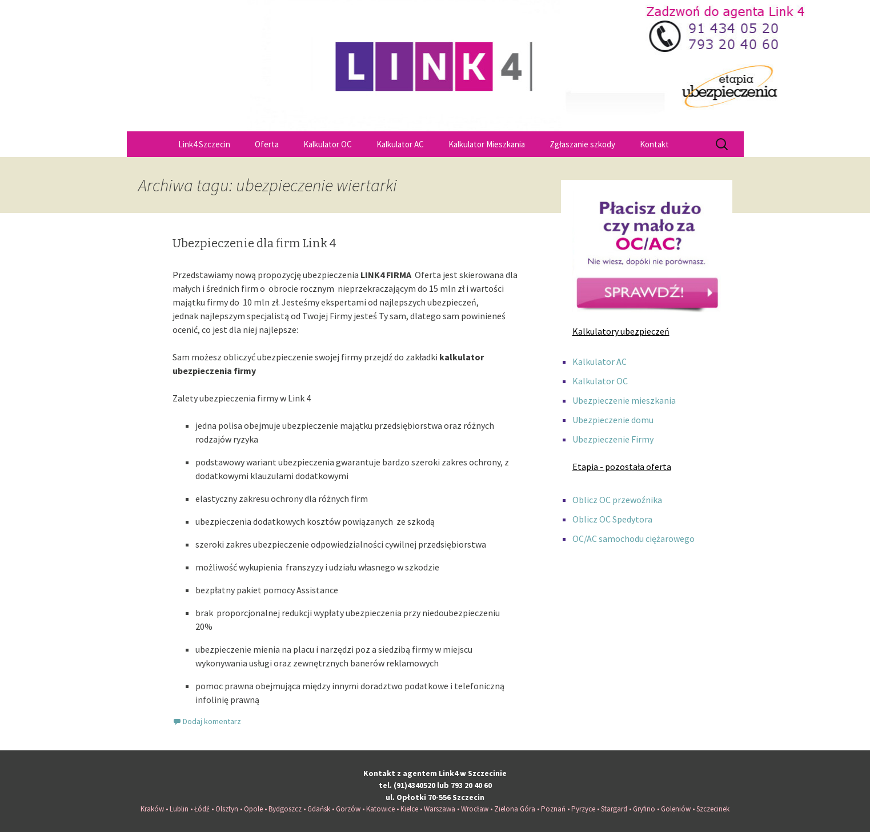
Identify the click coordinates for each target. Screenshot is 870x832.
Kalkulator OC (327, 144)
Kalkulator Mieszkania (486, 144)
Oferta (267, 144)
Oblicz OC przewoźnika (617, 499)
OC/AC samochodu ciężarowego (633, 538)
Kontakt (654, 144)
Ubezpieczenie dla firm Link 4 (254, 243)
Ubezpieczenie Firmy (612, 439)
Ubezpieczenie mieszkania (624, 400)
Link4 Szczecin (204, 144)
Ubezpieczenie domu (612, 419)
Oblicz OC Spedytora (612, 519)
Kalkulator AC (400, 144)
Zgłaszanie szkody (582, 144)
